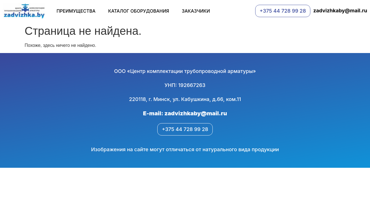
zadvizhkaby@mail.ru (340, 10)
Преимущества (76, 11)
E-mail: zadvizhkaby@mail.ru (185, 113)
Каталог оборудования (138, 11)
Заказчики (196, 11)
